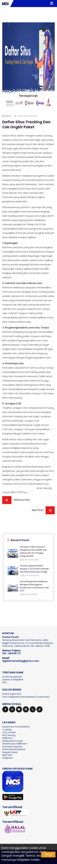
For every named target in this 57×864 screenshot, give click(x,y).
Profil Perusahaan (12, 676)
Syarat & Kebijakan (12, 679)
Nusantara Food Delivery (16, 726)
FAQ (4, 682)
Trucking (7, 729)
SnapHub (7, 757)
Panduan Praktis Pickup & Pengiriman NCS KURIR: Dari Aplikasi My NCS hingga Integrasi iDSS (33, 551)
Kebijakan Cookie (28, 860)
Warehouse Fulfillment (14, 743)
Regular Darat (10, 752)
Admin (6, 116)
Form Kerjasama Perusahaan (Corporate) (26, 696)
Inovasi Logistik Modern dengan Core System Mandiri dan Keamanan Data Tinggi (34, 568)
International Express (14, 749)
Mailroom (7, 738)
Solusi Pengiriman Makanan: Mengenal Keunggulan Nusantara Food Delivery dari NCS (34, 586)
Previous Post (16, 500)
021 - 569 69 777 (11, 653)
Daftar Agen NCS (11, 693)
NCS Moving (9, 735)
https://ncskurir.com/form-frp (19, 488)
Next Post (43, 510)
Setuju (48, 854)
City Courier (9, 732)
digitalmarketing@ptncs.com (20, 661)
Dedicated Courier (12, 740)
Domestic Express (12, 746)
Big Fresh (7, 755)
